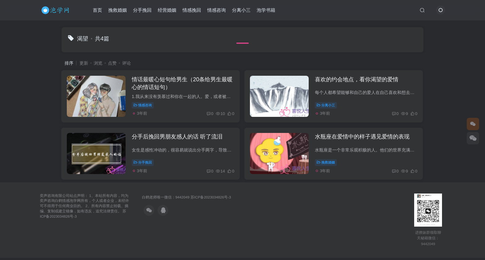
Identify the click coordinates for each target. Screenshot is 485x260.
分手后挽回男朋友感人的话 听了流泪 (178, 138)
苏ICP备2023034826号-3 (211, 199)
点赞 (112, 63)
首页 (97, 10)
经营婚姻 (167, 10)
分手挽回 (142, 10)
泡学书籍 (266, 10)
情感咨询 (216, 10)
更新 (83, 63)
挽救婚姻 (117, 10)
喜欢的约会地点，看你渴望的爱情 (358, 80)
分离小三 (241, 10)
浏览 (98, 63)
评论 (126, 63)
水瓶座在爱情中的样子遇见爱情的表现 (363, 138)
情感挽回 (191, 10)
